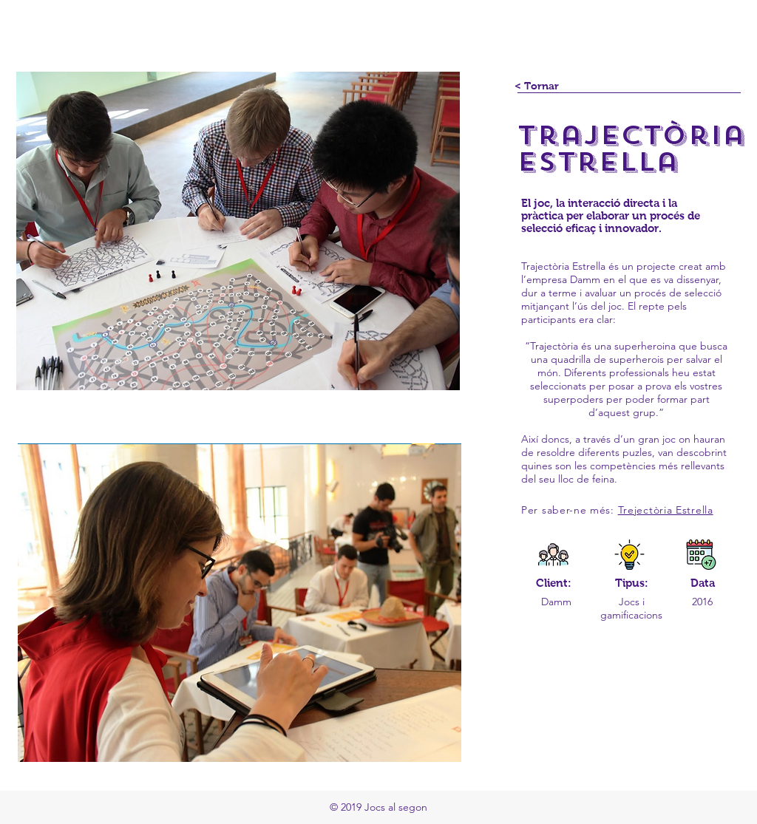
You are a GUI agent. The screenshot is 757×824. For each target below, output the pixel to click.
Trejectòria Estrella (665, 510)
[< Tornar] (536, 86)
